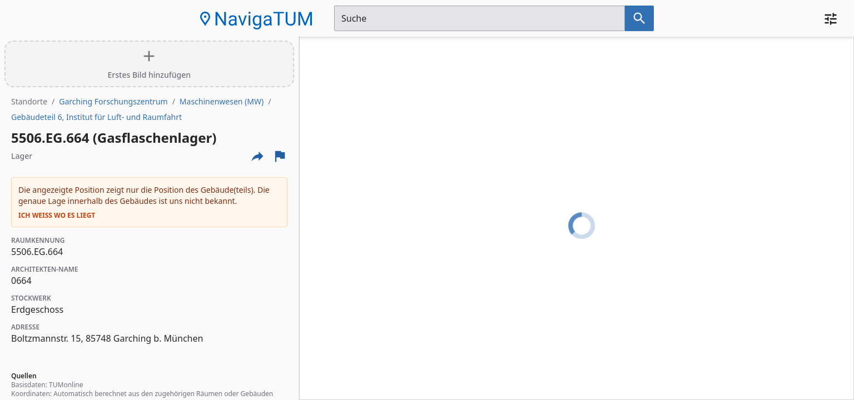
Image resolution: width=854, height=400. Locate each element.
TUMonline (66, 384)
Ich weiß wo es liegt (56, 215)
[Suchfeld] (479, 18)
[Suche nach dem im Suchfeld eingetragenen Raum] (639, 18)
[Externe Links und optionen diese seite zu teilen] (257, 156)
